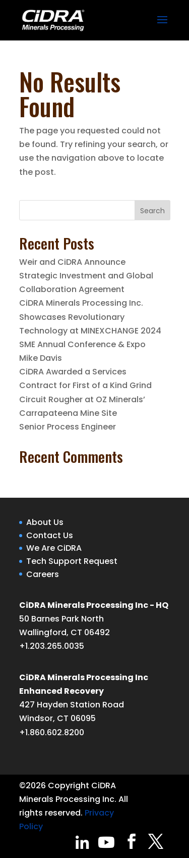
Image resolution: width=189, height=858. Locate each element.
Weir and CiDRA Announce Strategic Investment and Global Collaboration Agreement (86, 275)
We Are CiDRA (54, 548)
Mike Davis (40, 358)
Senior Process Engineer (67, 427)
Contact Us (49, 535)
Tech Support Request (71, 561)
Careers (42, 574)
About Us (45, 522)
